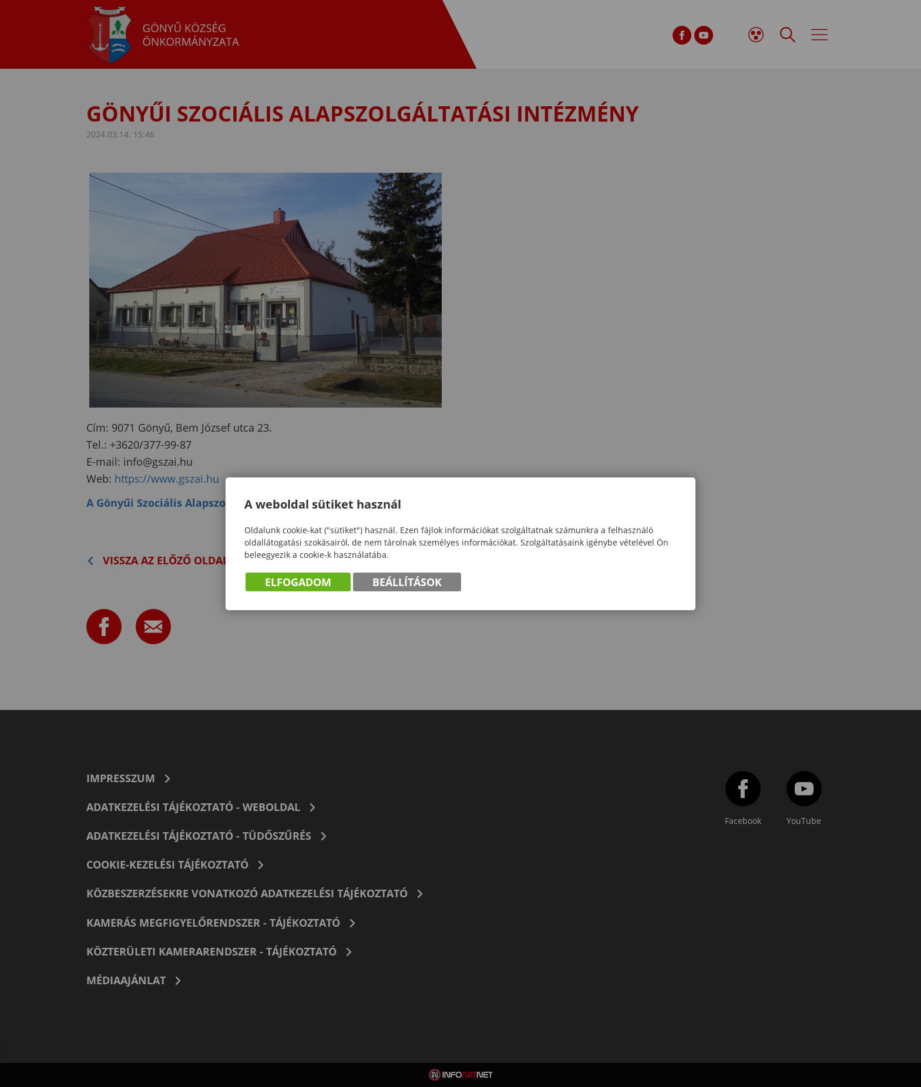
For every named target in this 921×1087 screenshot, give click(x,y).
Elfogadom (298, 582)
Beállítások (407, 582)
